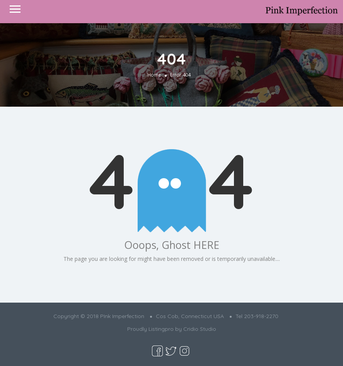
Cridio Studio (199, 328)
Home (154, 74)
